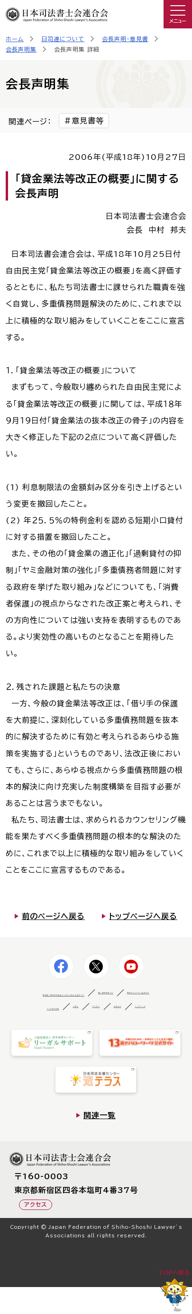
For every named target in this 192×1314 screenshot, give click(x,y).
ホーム (15, 39)
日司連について (62, 39)
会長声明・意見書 (125, 39)
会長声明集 (21, 49)
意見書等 (88, 120)
